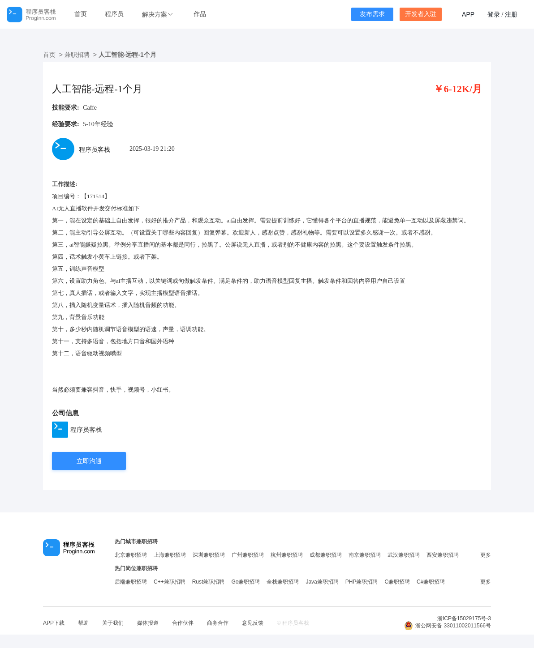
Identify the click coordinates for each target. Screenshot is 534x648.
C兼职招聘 (397, 582)
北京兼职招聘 (131, 555)
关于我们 (113, 623)
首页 (80, 14)
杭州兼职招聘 (287, 555)
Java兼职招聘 (322, 582)
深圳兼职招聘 (209, 555)
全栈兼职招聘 (283, 582)
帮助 (83, 623)
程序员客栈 (86, 429)
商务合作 (217, 623)
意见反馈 (252, 623)
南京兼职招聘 (365, 555)
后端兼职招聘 (131, 582)
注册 (511, 14)
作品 (200, 14)
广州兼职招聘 (248, 555)
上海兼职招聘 (170, 555)
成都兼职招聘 (326, 555)
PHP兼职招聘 (361, 582)
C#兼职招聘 (431, 582)
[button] (159, 14)
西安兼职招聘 (442, 555)
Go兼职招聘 (245, 582)
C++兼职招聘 (169, 582)
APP (468, 14)
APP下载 (54, 623)
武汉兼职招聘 (404, 555)
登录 (493, 14)
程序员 (114, 14)
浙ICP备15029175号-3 (464, 618)
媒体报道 (148, 623)
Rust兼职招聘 (208, 582)
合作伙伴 (183, 623)
